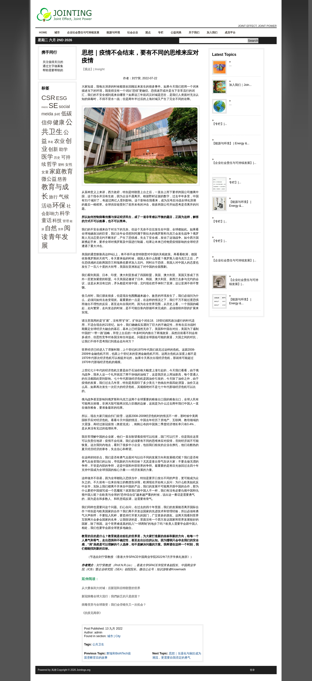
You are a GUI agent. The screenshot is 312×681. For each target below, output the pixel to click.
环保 (59, 205)
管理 (66, 221)
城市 (57, 32)
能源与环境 (113, 32)
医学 (47, 156)
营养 (60, 229)
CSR (48, 97)
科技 (57, 220)
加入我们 (212, 32)
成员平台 (230, 32)
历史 (57, 157)
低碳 (66, 113)
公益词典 (176, 32)
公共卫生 (98, 644)
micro (44, 107)
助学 (63, 149)
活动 (46, 205)
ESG (61, 98)
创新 (53, 149)
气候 (64, 197)
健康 (59, 122)
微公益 (49, 179)
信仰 (46, 122)
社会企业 (132, 32)
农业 (59, 141)
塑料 (61, 165)
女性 (68, 164)
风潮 (53, 670)
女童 (45, 172)
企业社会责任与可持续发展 (83, 32)
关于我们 (194, 32)
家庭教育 (61, 171)
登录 (252, 670)
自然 (51, 228)
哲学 (52, 164)
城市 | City (113, 636)
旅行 (53, 197)
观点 (148, 32)
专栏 (160, 32)
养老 (50, 141)
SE (53, 105)
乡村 (57, 114)
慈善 (62, 179)
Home (43, 32)
